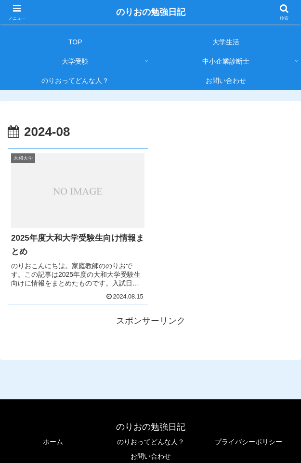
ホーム (53, 442)
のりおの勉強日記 (150, 12)
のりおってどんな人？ (150, 442)
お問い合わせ (151, 456)
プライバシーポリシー (248, 442)
